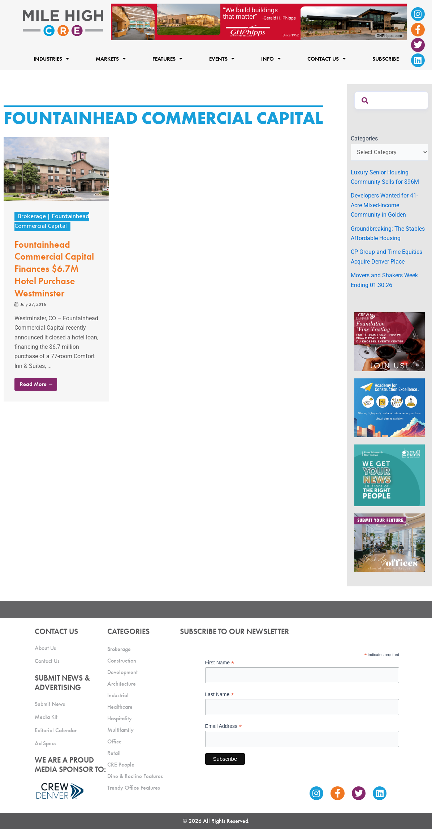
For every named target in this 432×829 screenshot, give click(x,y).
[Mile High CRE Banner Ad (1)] (259, 21)
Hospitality (119, 718)
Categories (364, 138)
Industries (51, 59)
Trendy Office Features (133, 787)
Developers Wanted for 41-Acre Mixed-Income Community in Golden (384, 205)
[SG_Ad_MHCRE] (389, 474)
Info (271, 59)
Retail (114, 753)
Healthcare (120, 707)
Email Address (223, 726)
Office (114, 741)
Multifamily (120, 730)
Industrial (118, 695)
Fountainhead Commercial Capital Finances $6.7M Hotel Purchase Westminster (54, 268)
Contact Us (326, 59)
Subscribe (385, 58)
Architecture (121, 683)
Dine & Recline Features (135, 776)
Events (221, 59)
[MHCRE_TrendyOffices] (389, 542)
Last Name (219, 694)
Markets (111, 59)
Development (122, 672)
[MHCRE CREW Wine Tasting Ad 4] (389, 341)
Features (167, 59)
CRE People (120, 764)
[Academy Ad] (389, 407)
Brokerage (32, 217)
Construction (121, 660)
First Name (219, 662)
